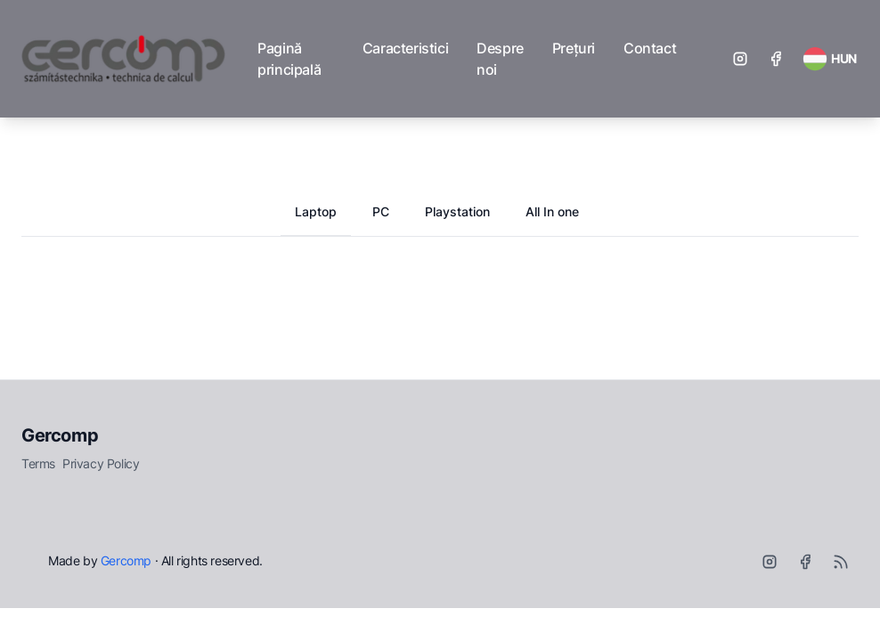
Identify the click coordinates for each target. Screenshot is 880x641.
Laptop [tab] (316, 211)
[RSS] (841, 562)
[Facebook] (776, 59)
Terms (38, 463)
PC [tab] (380, 211)
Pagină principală (289, 58)
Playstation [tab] (457, 211)
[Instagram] (740, 59)
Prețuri (573, 48)
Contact (649, 48)
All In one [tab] (552, 211)
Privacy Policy (100, 463)
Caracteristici (405, 48)
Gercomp (59, 435)
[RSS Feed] (830, 58)
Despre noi (500, 58)
